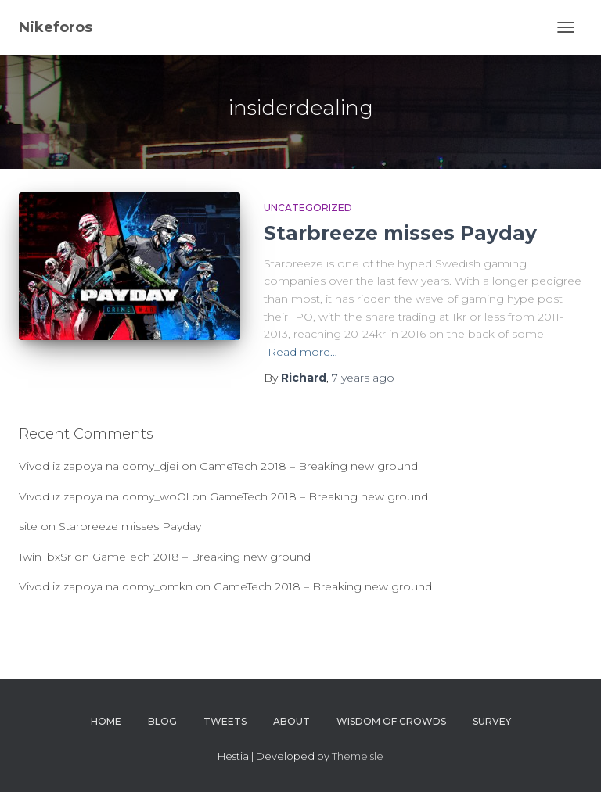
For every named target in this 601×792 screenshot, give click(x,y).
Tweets (225, 721)
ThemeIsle (357, 756)
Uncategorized (308, 207)
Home (106, 721)
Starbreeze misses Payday (400, 233)
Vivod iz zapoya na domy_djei (98, 466)
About (291, 721)
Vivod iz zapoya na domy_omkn (106, 586)
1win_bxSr (45, 557)
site (28, 526)
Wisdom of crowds (391, 721)
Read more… (302, 352)
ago (363, 378)
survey (492, 721)
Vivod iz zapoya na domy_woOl (104, 496)
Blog (162, 721)
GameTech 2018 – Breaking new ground (309, 466)
